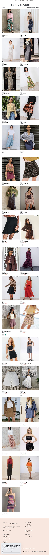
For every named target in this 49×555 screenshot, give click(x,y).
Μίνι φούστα (4, 241)
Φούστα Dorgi (4, 482)
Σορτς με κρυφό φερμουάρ (6, 331)
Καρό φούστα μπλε (23, 35)
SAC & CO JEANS (3, 391)
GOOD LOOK (21, 240)
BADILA (3, 34)
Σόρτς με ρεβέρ (4, 363)
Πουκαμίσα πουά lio (5, 122)
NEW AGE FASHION (4, 121)
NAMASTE (3, 481)
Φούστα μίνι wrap (23, 482)
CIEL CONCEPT (22, 272)
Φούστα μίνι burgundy (5, 183)
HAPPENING (3, 92)
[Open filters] (3, 7)
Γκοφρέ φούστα (23, 302)
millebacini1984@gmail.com (9, 527)
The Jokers (33, 548)
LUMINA (3, 211)
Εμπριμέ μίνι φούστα (24, 183)
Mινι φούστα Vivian (5, 513)
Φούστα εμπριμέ (4, 35)
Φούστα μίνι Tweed (23, 212)
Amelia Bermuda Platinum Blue (25, 363)
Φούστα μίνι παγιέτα (24, 241)
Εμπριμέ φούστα (23, 93)
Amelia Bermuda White (6, 392)
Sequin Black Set (23, 453)
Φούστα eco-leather (5, 212)
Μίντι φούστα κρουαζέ (24, 64)
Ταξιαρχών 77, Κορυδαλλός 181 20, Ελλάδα (12, 526)
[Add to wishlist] (19, 9)
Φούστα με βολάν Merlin (6, 93)
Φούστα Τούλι (22, 392)
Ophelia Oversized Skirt (24, 273)
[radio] (21, 155)
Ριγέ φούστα (4, 151)
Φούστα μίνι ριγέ (23, 331)
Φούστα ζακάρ (4, 64)
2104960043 (6, 528)
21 (4, 530)
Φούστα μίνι (22, 151)
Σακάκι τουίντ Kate (5, 273)
